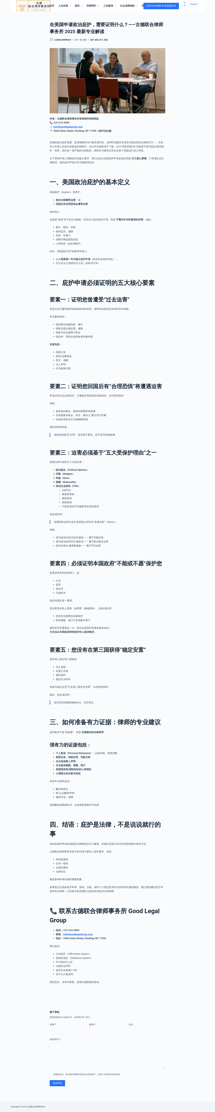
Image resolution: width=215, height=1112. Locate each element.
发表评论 (57, 1083)
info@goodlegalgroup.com (68, 126)
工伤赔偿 (110, 6)
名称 (53, 1025)
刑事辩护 (94, 6)
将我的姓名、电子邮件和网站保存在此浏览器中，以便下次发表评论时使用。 (88, 1074)
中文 (185, 4)
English (193, 4)
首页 (51, 5)
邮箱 (92, 1025)
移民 (79, 6)
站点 (131, 1024)
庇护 (92, 40)
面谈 (106, 40)
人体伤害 (65, 6)
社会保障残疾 (129, 6)
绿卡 (101, 40)
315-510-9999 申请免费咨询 (161, 5)
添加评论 (55, 1039)
